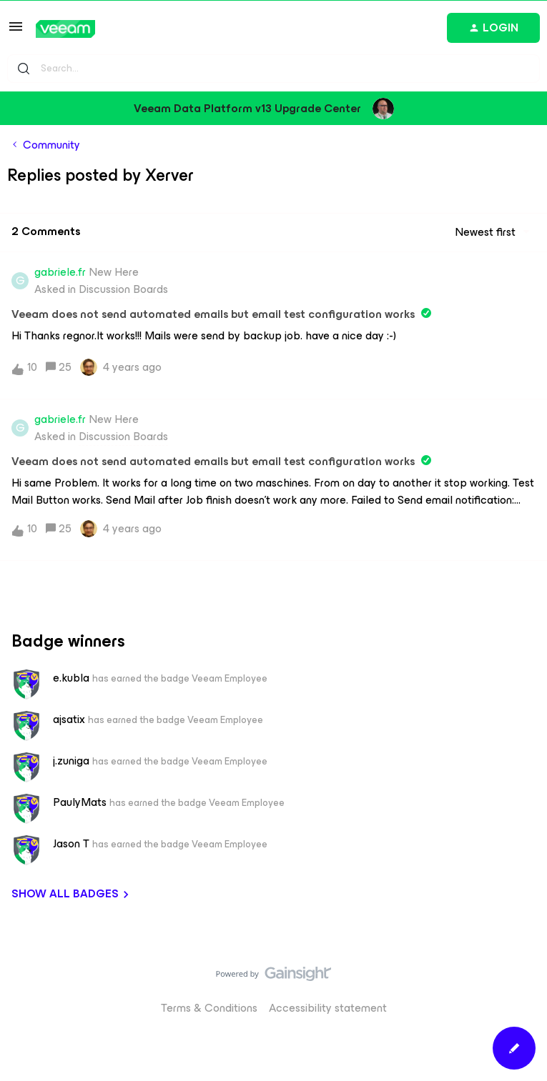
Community (51, 145)
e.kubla (71, 678)
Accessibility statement (328, 1007)
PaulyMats (80, 802)
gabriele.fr (60, 272)
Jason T (71, 843)
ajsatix (69, 719)
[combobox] (273, 68)
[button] (15, 31)
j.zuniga (71, 760)
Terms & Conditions (209, 1007)
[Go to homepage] (65, 29)
